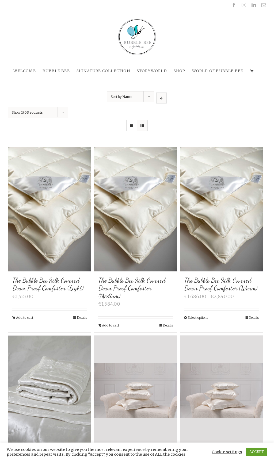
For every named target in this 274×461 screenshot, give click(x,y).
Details (82, 318)
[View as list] (142, 125)
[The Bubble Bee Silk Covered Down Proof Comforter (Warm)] (221, 209)
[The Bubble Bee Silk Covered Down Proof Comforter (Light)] (49, 209)
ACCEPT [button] (256, 452)
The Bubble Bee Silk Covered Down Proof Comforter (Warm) (220, 284)
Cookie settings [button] (227, 452)
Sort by (121, 97)
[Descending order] (161, 98)
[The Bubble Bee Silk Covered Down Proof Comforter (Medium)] (135, 209)
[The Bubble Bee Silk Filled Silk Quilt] (49, 398)
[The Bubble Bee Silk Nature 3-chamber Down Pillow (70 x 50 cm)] (221, 391)
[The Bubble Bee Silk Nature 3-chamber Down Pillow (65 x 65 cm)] (135, 391)
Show (27, 112)
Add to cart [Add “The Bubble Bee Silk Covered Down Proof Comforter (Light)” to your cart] (24, 318)
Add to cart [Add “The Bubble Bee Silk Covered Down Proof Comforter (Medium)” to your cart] (110, 325)
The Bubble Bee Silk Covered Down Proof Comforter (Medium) (131, 288)
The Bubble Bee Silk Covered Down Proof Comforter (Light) (47, 284)
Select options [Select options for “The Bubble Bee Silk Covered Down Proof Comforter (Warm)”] (198, 318)
